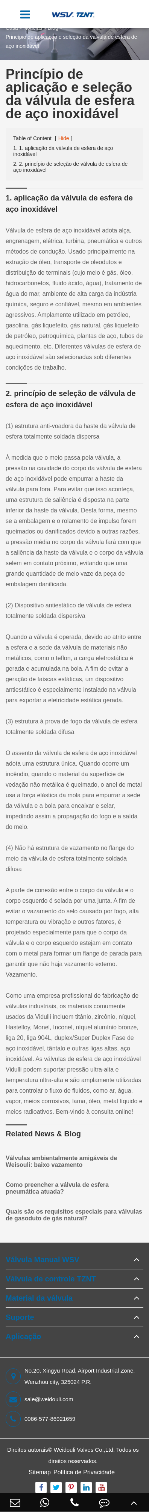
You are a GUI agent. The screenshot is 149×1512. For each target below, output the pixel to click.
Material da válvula (39, 1298)
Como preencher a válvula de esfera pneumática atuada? (57, 1188)
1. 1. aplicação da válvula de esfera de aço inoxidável (63, 151)
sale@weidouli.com (39, 1399)
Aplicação (23, 1336)
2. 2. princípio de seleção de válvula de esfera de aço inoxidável (70, 167)
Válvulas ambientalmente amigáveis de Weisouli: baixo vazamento (61, 1161)
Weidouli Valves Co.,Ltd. (84, 1449)
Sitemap (40, 1472)
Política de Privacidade (84, 1472)
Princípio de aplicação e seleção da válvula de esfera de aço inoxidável (71, 41)
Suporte (20, 1317)
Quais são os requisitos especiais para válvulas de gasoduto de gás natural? (74, 1215)
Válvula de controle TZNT (51, 1279)
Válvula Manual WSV (42, 1259)
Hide (63, 138)
